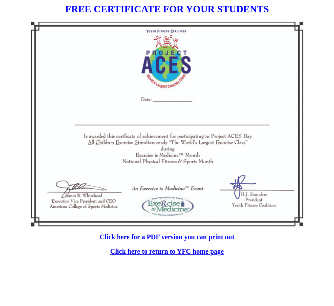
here (123, 237)
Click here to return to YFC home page (167, 251)
